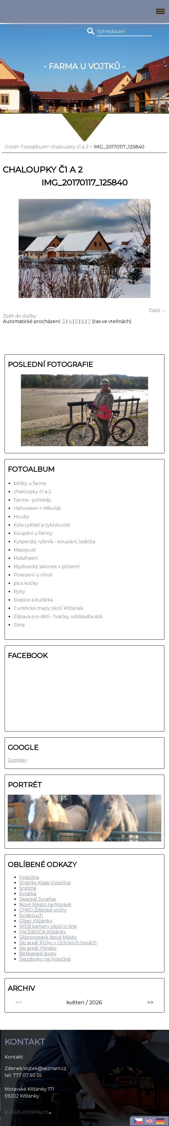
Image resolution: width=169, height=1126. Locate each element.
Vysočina (29, 877)
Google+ (17, 760)
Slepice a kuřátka (33, 600)
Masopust (24, 550)
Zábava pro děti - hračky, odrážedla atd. (58, 616)
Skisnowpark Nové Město (48, 937)
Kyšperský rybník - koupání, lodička (54, 541)
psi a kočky (25, 583)
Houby (21, 516)
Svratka (27, 893)
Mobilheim (25, 558)
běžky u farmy (29, 483)
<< (18, 1002)
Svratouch (31, 915)
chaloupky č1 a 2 (70, 147)
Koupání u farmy (32, 533)
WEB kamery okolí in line (48, 926)
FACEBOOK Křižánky (42, 932)
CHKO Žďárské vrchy (42, 910)
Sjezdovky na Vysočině (45, 959)
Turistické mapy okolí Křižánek (48, 608)
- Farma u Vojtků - (84, 66)
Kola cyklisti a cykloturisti (41, 525)
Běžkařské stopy (37, 953)
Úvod (11, 147)
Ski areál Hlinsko (37, 948)
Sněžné (27, 888)
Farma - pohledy (32, 500)
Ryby (19, 591)
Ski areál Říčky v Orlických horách (58, 942)
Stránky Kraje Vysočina (44, 882)
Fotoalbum (34, 147)
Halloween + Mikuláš (37, 508)
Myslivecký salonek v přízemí (46, 566)
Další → (157, 310)
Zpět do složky (19, 316)
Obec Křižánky (35, 921)
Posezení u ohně (32, 575)
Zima (19, 625)
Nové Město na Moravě (45, 904)
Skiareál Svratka (37, 899)
